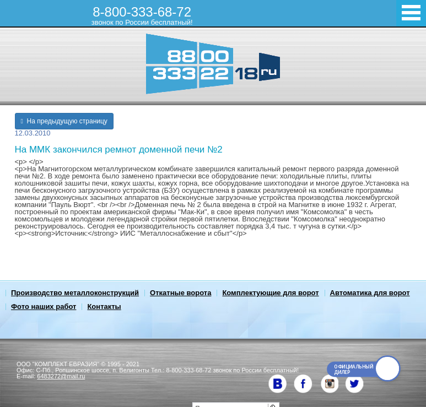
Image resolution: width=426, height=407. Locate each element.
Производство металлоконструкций (75, 293)
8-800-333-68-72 (142, 15)
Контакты (104, 306)
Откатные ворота (180, 293)
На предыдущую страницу (64, 121)
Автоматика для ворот (370, 293)
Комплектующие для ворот (270, 293)
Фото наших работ (43, 306)
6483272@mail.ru (61, 376)
